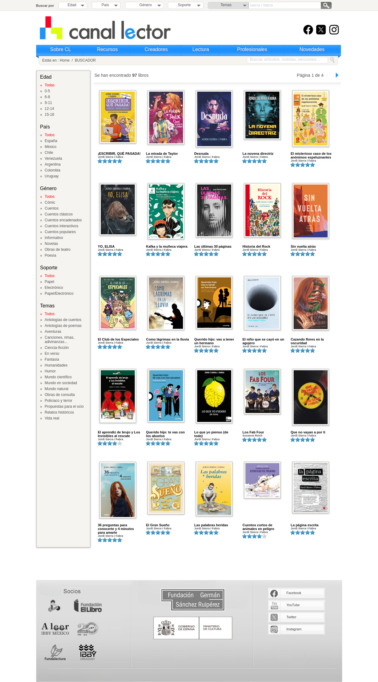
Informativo (54, 238)
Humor (50, 371)
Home (65, 60)
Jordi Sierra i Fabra (110, 157)
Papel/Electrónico (59, 293)
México (51, 147)
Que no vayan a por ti (308, 432)
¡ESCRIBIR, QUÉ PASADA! (119, 153)
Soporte (184, 5)
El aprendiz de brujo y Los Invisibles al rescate (119, 434)
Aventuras (53, 331)
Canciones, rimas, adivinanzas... (59, 339)
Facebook (294, 593)
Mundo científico (58, 377)
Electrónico (54, 287)
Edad (72, 5)
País (105, 5)
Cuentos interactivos (62, 226)
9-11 (48, 103)
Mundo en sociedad (61, 383)
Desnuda (201, 153)
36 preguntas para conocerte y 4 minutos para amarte (116, 528)
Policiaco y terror (58, 400)
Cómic (50, 202)
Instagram (294, 629)
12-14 (49, 108)
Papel (49, 282)
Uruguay (52, 176)
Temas (226, 5)
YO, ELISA (106, 246)
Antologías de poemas (63, 326)
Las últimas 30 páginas (212, 246)
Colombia (53, 170)
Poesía (50, 255)
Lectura (201, 49)
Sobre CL (60, 49)
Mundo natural (57, 389)
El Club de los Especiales (118, 339)
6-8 (47, 97)
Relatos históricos (59, 412)
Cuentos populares (60, 232)
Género (144, 5)
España (51, 141)
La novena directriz (258, 153)
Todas (50, 85)
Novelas (51, 243)
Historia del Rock (256, 246)
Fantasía (52, 359)
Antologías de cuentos (63, 320)
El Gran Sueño (158, 525)
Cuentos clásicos (59, 214)
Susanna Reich (253, 435)
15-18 (49, 114)
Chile (49, 152)
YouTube (293, 605)
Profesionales (252, 49)
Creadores (156, 49)
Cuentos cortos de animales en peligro (258, 527)
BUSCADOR (85, 60)
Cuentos (52, 208)
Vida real (52, 418)
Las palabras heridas (211, 525)
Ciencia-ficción (57, 347)
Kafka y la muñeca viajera (167, 246)
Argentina (53, 164)
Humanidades (56, 365)
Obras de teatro (57, 249)
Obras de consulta (60, 395)
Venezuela (53, 158)
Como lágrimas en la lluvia (167, 339)
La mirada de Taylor (162, 153)
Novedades (312, 49)
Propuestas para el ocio (64, 406)
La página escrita (305, 525)
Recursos (107, 49)
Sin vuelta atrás (303, 246)
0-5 (47, 91)
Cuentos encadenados (63, 220)
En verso (52, 353)
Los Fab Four (253, 432)
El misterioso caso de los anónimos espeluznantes (311, 155)
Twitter (291, 617)
